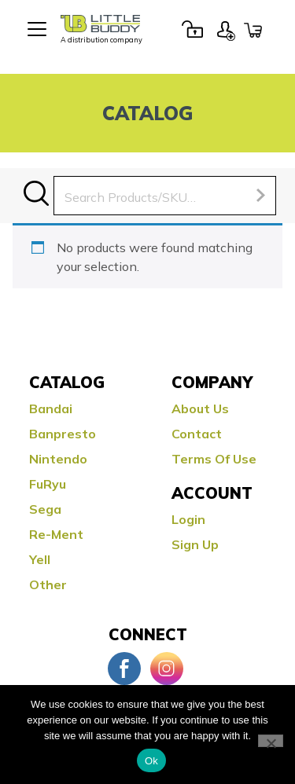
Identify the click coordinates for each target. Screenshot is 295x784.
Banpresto (62, 433)
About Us (200, 408)
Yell (39, 559)
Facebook (124, 668)
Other (48, 584)
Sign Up (226, 29)
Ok (151, 761)
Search (36, 193)
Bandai (50, 408)
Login (192, 29)
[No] (270, 741)
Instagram (166, 668)
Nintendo (58, 459)
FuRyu (47, 484)
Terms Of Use (213, 459)
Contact (196, 433)
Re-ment (56, 534)
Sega (45, 509)
